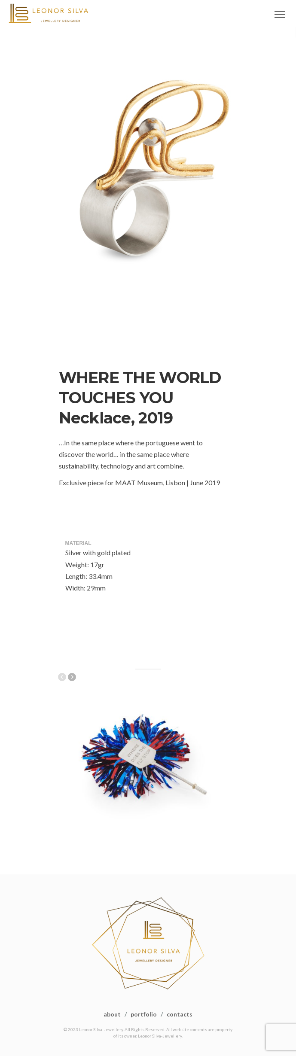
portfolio (144, 1014)
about (112, 1014)
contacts (179, 1014)
